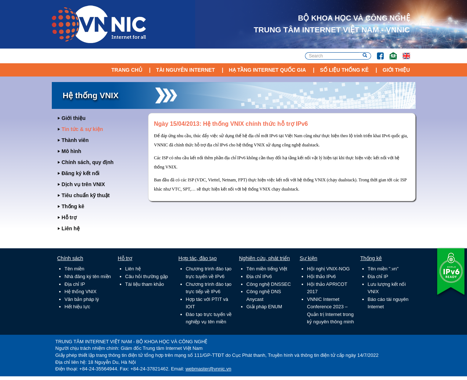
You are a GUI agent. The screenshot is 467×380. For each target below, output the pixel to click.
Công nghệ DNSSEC (269, 284)
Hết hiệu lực (77, 306)
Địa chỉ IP (75, 284)
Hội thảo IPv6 (321, 276)
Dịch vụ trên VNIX (83, 184)
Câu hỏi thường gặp (146, 276)
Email (390, 52)
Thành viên (75, 140)
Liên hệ (71, 228)
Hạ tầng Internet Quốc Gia (267, 70)
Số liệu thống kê (344, 70)
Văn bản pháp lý (82, 299)
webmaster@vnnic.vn (208, 369)
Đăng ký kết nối (81, 173)
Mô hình (72, 151)
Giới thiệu (396, 70)
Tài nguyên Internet (185, 70)
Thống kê (73, 206)
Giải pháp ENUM (264, 306)
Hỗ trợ (69, 217)
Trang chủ (126, 70)
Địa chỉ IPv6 (259, 276)
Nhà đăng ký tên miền (88, 276)
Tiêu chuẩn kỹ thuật (86, 195)
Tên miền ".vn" (383, 268)
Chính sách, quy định (88, 162)
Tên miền (75, 268)
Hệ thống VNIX (81, 291)
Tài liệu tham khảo (144, 284)
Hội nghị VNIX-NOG (328, 268)
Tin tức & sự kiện (82, 129)
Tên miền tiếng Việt (267, 268)
